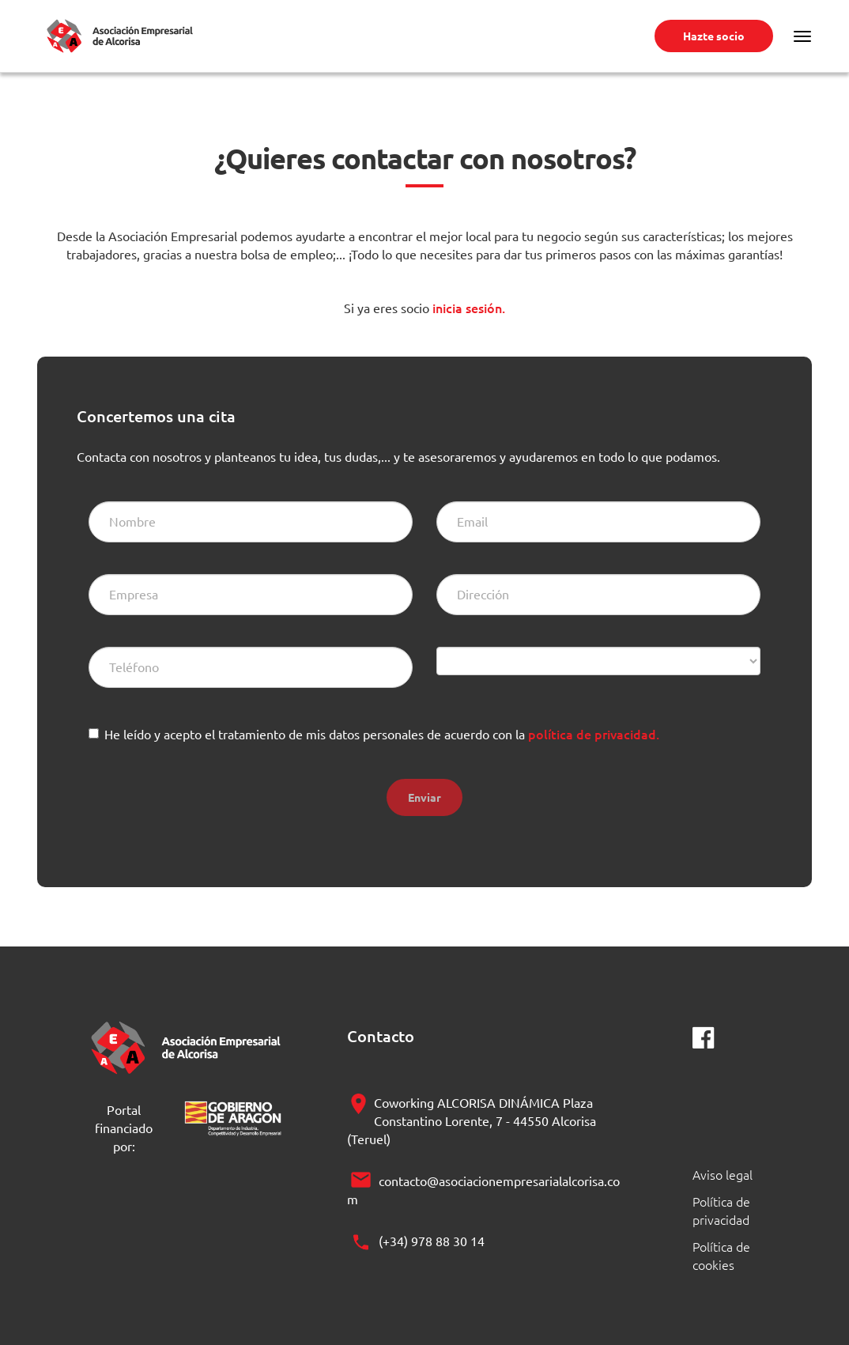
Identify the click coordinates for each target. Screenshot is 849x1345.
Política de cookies (721, 1255)
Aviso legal (722, 1174)
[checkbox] (94, 733)
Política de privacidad (721, 1210)
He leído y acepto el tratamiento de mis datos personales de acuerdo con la (381, 733)
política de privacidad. (593, 733)
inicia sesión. (467, 307)
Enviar (424, 797)
